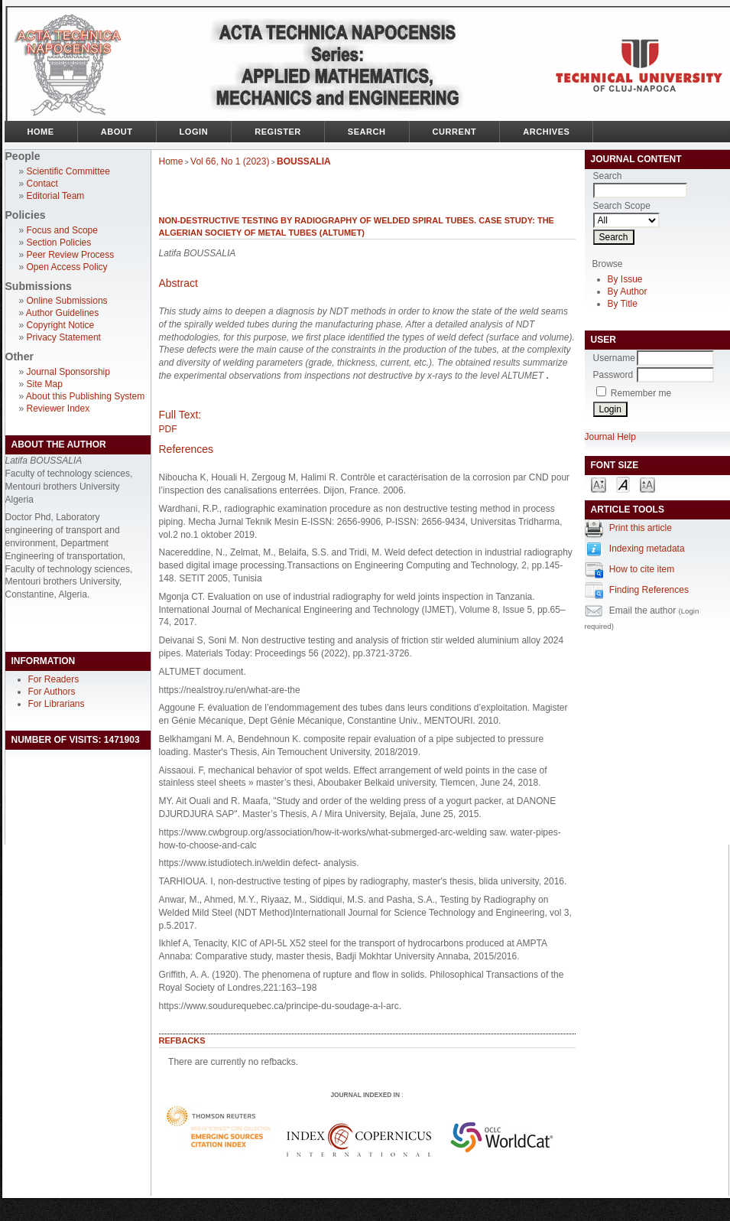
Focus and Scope (62, 230)
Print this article (640, 528)
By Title (623, 303)
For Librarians (56, 703)
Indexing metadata (647, 548)
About (117, 131)
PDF (168, 429)
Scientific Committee (68, 171)
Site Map (45, 384)
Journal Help (610, 436)
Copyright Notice (61, 325)
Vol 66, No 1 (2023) (229, 161)
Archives (546, 131)
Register (278, 131)
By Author (627, 291)
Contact (42, 183)
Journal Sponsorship (68, 371)
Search (367, 131)
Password (613, 375)
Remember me (641, 393)
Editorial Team (56, 195)
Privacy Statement (64, 337)
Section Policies (59, 242)
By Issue (625, 279)
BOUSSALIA (304, 161)
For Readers (53, 679)
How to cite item (641, 569)
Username (614, 358)
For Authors (52, 691)
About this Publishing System (85, 396)
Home (41, 131)
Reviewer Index (58, 408)
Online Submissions (67, 300)
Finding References (649, 589)
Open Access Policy (67, 267)
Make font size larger (647, 484)
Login (194, 131)
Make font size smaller (598, 484)
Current (455, 131)
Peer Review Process (71, 254)
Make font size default (623, 484)
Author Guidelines (62, 313)
